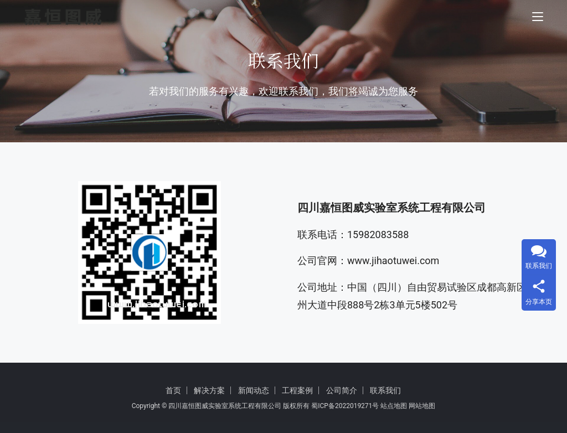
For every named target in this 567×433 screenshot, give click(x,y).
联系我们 (385, 390)
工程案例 (297, 390)
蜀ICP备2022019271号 (345, 406)
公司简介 (341, 390)
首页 (173, 390)
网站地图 (422, 406)
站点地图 (393, 406)
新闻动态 (253, 390)
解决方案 (209, 390)
